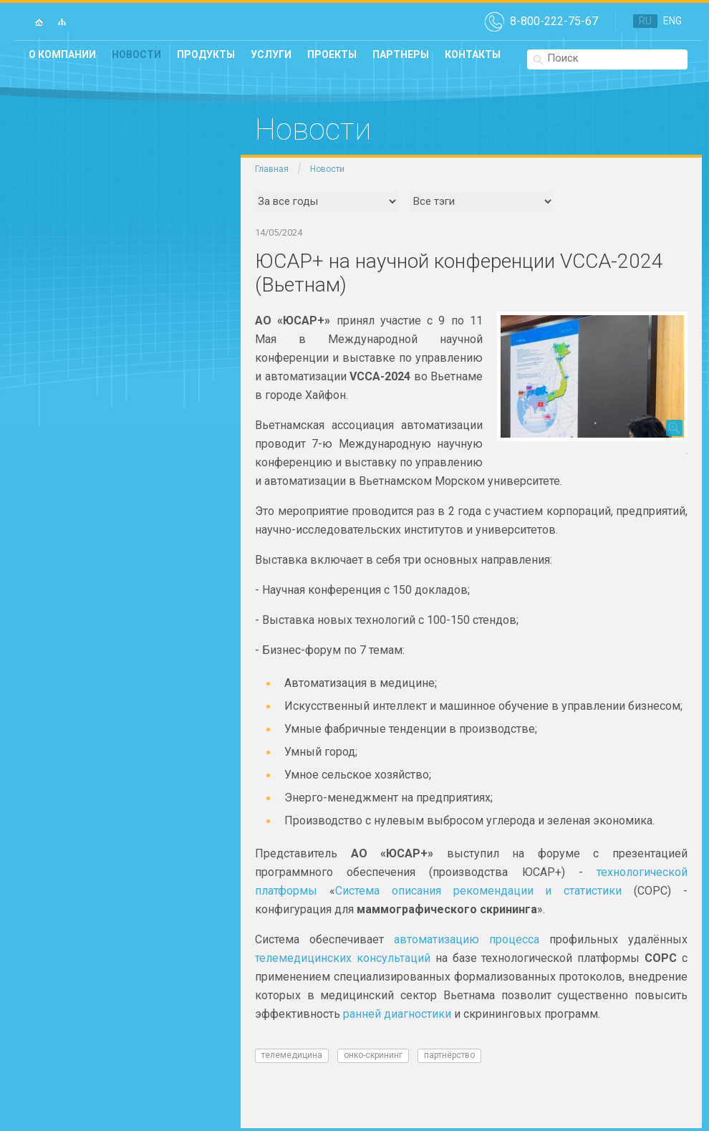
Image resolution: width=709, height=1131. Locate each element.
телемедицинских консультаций (342, 958)
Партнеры (400, 54)
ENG (672, 21)
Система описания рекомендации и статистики (478, 890)
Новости (136, 54)
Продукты (206, 54)
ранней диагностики (397, 1014)
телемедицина (291, 1055)
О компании (62, 54)
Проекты (332, 54)
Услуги (271, 54)
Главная (272, 169)
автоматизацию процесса (466, 939)
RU (645, 21)
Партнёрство (449, 1055)
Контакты (473, 54)
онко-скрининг (373, 1055)
